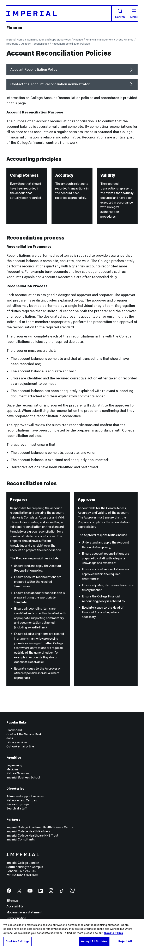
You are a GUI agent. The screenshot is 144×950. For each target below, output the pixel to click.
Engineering (14, 765)
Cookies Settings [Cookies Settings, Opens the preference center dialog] (17, 941)
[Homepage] (59, 13)
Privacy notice (16, 918)
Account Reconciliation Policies (71, 43)
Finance (14, 27)
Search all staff (16, 808)
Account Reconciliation (35, 43)
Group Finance (124, 39)
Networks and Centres (21, 800)
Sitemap (12, 900)
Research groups (17, 804)
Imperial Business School (23, 777)
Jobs (9, 738)
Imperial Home (15, 39)
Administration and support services (49, 39)
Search (120, 13)
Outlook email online (20, 746)
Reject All (125, 941)
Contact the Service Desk (24, 734)
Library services (17, 742)
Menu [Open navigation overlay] (134, 14)
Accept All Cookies (94, 941)
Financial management (99, 39)
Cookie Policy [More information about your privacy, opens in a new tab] (113, 933)
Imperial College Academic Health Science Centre (39, 827)
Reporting (12, 43)
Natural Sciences (17, 773)
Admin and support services (25, 796)
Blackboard (14, 730)
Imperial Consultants (20, 839)
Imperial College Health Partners (28, 831)
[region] (72, 934)
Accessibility (15, 906)
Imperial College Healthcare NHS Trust (32, 835)
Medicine (12, 769)
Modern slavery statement (24, 912)
